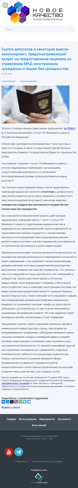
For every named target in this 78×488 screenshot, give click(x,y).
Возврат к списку (11, 407)
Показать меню (5, 5)
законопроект (9, 81)
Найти (71, 29)
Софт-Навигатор (39, 478)
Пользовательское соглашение (47, 461)
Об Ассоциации (27, 419)
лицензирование (28, 81)
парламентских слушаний (15, 383)
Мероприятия (47, 419)
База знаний (39, 425)
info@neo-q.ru (22, 461)
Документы (64, 419)
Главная (11, 419)
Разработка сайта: (39, 470)
